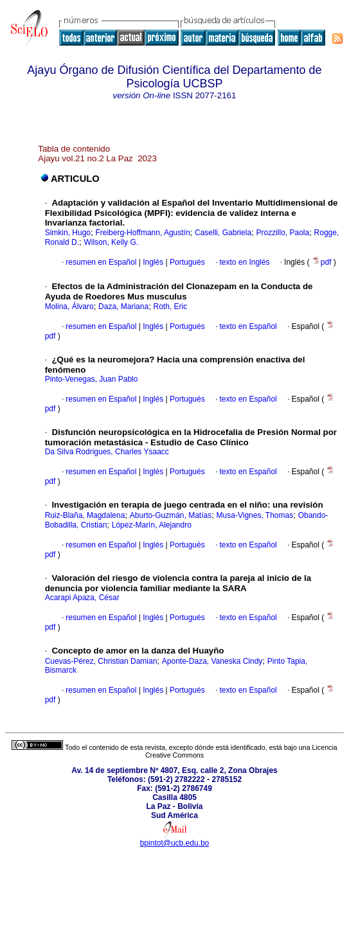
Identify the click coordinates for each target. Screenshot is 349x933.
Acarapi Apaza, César (82, 597)
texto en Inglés (244, 262)
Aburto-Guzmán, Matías (170, 515)
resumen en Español (101, 262)
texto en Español (247, 326)
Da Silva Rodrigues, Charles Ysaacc (107, 451)
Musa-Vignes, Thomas (255, 515)
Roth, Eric (171, 306)
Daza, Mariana (123, 306)
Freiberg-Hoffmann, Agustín (142, 232)
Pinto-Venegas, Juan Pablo (91, 379)
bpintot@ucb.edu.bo (175, 843)
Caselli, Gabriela (223, 232)
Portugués (186, 262)
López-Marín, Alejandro (152, 524)
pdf (323, 262)
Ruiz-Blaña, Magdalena (85, 515)
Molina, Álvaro (69, 306)
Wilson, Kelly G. (111, 242)
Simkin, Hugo (68, 232)
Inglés (152, 262)
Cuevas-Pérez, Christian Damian (101, 661)
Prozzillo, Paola (282, 232)
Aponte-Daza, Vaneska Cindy (212, 661)
